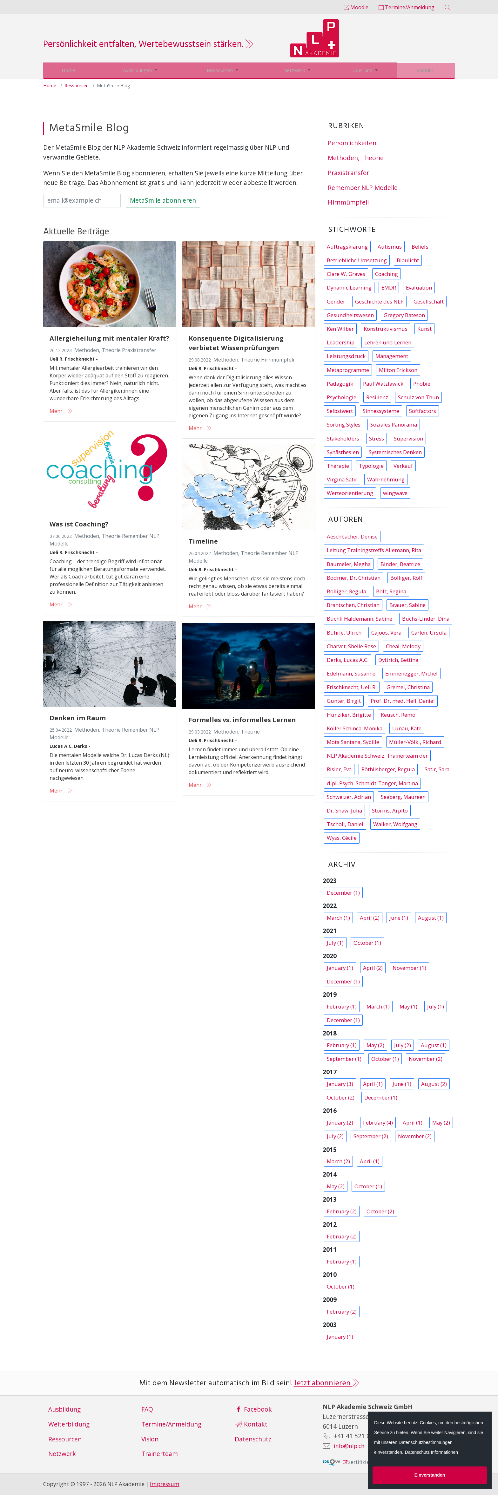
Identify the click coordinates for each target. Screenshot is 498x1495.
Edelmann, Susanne (351, 673)
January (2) (340, 1122)
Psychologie (341, 397)
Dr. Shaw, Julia (344, 810)
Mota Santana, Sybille (353, 741)
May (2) (375, 1044)
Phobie (421, 383)
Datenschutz (253, 1438)
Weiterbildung (69, 1424)
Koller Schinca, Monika (354, 728)
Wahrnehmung (386, 479)
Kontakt (425, 70)
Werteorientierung (350, 492)
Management (391, 355)
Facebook (253, 1409)
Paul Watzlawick (383, 383)
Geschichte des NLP (379, 301)
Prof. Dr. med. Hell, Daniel (403, 700)
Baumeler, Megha (349, 563)
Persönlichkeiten (352, 142)
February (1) (342, 1006)
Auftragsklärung (347, 246)
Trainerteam (159, 1453)
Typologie (371, 465)
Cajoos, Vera (386, 632)
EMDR (388, 287)
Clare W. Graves (346, 273)
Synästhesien (343, 451)
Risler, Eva (339, 769)
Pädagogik (340, 383)
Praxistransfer (348, 172)
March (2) (338, 1161)
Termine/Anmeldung (406, 7)
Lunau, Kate (406, 728)
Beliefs (420, 246)
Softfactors (422, 410)
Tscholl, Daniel (345, 823)
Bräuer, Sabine (407, 604)
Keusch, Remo (398, 714)
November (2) (425, 1058)
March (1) (338, 917)
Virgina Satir (342, 479)
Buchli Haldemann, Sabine (359, 618)
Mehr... (61, 410)
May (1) (408, 1006)
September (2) (370, 1135)
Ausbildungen (136, 70)
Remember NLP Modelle (363, 187)
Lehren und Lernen (387, 342)
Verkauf (403, 465)
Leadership (340, 342)
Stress (376, 438)
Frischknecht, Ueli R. (352, 686)
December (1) (343, 892)
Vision (149, 1438)
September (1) (344, 1058)
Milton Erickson (398, 369)
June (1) (398, 917)
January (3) (340, 1083)
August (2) (434, 1083)
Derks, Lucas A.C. (347, 659)
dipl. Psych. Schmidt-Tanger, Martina (372, 783)
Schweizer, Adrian (349, 796)
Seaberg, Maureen (403, 796)
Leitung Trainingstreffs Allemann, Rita (374, 549)
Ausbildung (64, 1409)
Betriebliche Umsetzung (357, 260)
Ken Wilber (340, 328)
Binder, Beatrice (400, 563)
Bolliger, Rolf (406, 577)
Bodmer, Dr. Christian (353, 577)
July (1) (335, 942)
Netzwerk (296, 70)
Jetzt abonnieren (326, 1383)
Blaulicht (408, 260)
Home (68, 70)
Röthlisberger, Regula (388, 769)
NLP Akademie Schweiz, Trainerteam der (377, 755)
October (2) (340, 1097)
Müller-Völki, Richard (415, 741)
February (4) (378, 1122)
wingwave (395, 492)
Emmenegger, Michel (411, 673)
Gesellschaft (429, 301)
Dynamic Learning (349, 287)
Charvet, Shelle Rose (351, 646)
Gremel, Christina (408, 686)
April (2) (370, 917)
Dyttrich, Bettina (398, 659)
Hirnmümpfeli (348, 202)
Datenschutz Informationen (431, 1452)
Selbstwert (340, 410)
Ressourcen (221, 70)
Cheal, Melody (403, 646)
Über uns (363, 70)
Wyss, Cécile (342, 837)
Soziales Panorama (393, 424)
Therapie (338, 465)
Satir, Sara (437, 769)
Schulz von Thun (418, 397)
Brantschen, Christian (353, 604)
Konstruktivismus (385, 328)
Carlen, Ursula (429, 632)
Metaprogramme (348, 369)
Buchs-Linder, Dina (425, 618)
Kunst (424, 328)
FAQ (147, 1409)
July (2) (402, 1044)
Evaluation (419, 287)
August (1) (431, 917)
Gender (336, 301)
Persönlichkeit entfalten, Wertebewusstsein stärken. (148, 44)
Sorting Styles (343, 424)
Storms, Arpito (390, 810)
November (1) (409, 967)
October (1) (367, 942)
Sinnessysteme (381, 410)
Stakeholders (343, 438)
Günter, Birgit (344, 700)
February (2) (342, 1211)
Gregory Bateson (404, 314)
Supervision (408, 438)
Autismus (390, 246)
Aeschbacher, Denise (352, 536)
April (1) (373, 1083)
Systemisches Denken (395, 451)
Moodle (356, 7)
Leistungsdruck (346, 355)
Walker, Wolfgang (395, 823)
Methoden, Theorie (356, 157)
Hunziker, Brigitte (349, 714)
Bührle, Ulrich (344, 632)
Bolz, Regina (391, 591)
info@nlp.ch (351, 1445)
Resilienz (377, 397)
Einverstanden (429, 1475)
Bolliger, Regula (346, 591)
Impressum (164, 1483)
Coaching (386, 273)
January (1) (340, 967)
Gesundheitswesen (350, 314)
